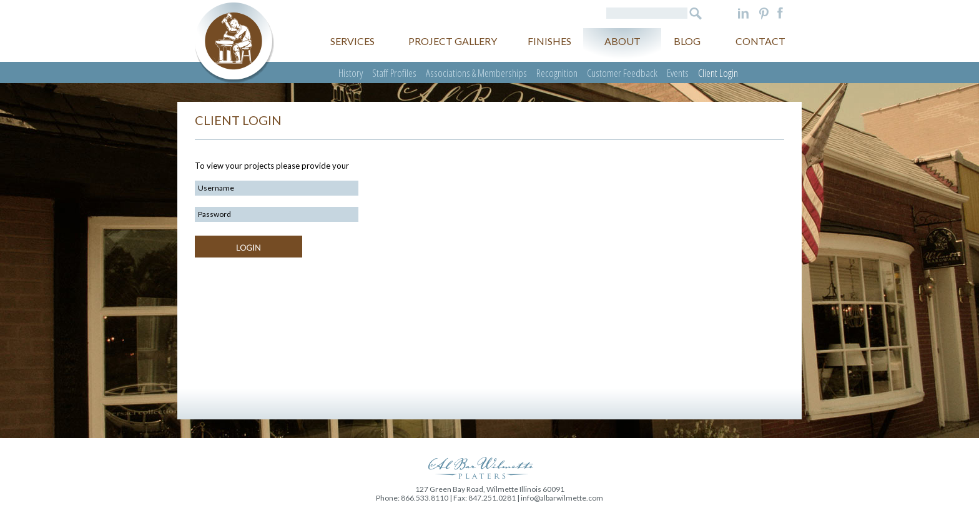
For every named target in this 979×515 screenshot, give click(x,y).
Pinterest (764, 13)
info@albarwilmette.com (562, 497)
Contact (760, 41)
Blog (687, 41)
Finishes (549, 41)
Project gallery (452, 41)
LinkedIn (743, 13)
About (622, 41)
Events (678, 72)
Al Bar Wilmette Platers (234, 42)
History (350, 72)
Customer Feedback (622, 72)
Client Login (718, 72)
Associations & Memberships (476, 72)
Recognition (557, 72)
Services (352, 41)
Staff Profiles (394, 72)
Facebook (780, 13)
